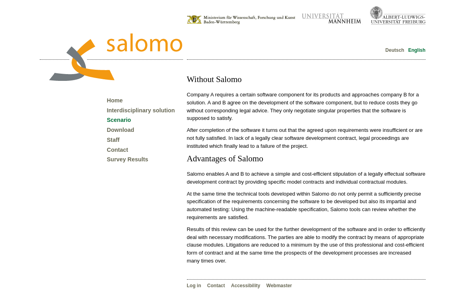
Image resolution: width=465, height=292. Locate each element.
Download (120, 130)
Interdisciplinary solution (141, 110)
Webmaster (279, 285)
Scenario (119, 120)
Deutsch (394, 50)
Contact (216, 285)
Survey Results (127, 159)
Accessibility (246, 285)
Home (115, 100)
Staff (113, 140)
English (416, 50)
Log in (194, 285)
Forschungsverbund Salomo (115, 56)
